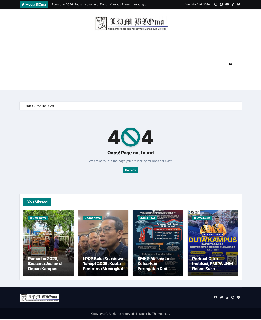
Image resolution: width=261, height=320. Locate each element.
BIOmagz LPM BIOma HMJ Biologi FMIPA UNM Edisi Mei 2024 (78, 64)
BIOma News (38, 218)
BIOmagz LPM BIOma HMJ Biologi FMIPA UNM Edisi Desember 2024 (111, 43)
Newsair (141, 314)
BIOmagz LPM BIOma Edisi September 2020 (66, 85)
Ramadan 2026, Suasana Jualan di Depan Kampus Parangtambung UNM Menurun (45, 269)
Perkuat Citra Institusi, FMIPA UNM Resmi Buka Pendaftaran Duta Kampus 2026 (212, 269)
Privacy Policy (43, 43)
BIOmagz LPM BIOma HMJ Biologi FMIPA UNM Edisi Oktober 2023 (82, 75)
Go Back (130, 170)
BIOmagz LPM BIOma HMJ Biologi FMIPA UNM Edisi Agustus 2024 (82, 54)
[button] (240, 64)
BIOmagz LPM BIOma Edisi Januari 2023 (168, 75)
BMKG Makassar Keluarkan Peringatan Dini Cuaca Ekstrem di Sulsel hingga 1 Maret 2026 (158, 272)
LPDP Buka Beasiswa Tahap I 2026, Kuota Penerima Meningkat (103, 264)
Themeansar (160, 314)
